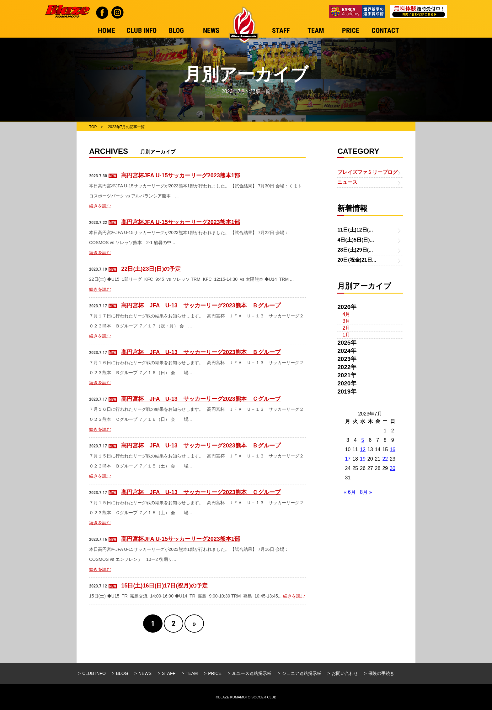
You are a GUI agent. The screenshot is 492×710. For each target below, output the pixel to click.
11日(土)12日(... (355, 229)
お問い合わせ (345, 673)
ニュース (347, 182)
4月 (346, 314)
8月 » (366, 492)
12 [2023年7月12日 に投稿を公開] (363, 449)
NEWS (145, 673)
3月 (346, 321)
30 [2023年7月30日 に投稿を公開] (392, 468)
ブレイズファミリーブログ (367, 172)
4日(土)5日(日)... (355, 240)
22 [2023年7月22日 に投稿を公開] (385, 459)
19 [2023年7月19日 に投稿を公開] (363, 459)
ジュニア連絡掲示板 (301, 673)
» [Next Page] (194, 623)
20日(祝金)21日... (356, 260)
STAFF (168, 673)
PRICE (215, 673)
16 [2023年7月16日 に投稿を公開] (392, 449)
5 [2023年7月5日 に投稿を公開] (362, 440)
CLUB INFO (94, 673)
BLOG (122, 673)
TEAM (192, 673)
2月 (346, 328)
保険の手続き (381, 673)
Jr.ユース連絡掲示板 (252, 673)
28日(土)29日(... (355, 250)
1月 (346, 334)
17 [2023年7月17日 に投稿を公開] (347, 459)
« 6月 (350, 492)
